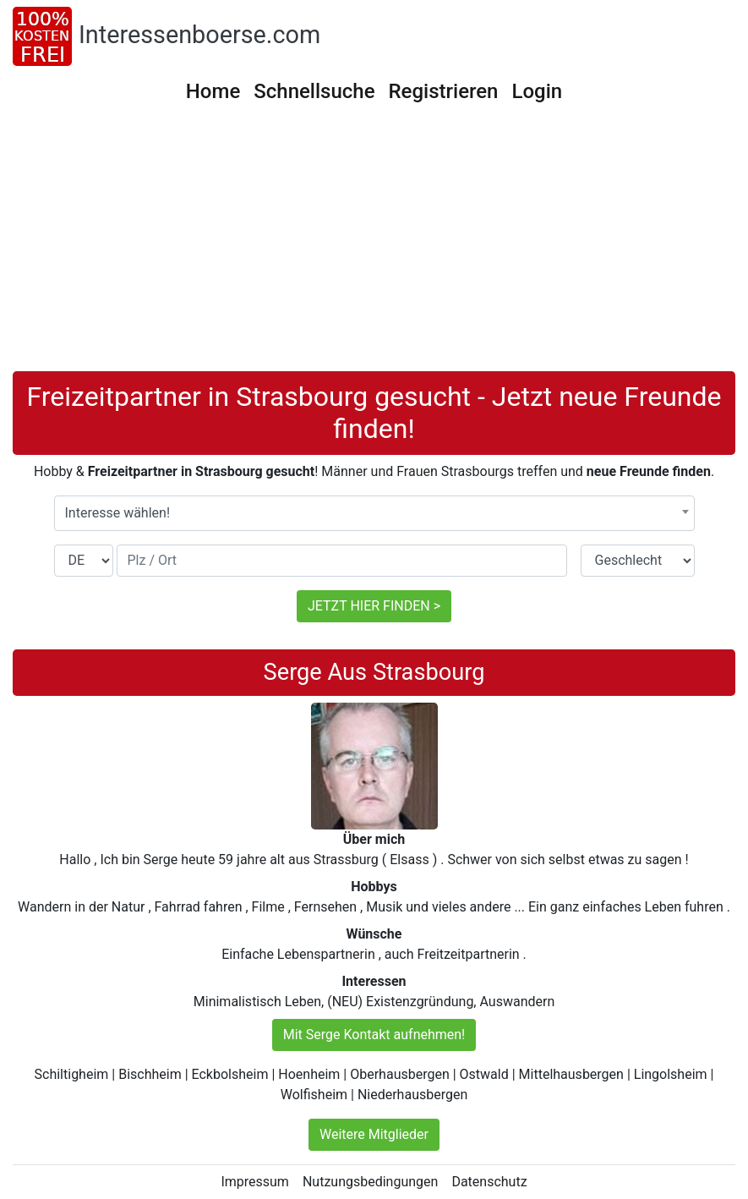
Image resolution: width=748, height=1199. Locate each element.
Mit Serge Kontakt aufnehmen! (374, 1035)
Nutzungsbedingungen (370, 1182)
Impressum (255, 1182)
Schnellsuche (314, 91)
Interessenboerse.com (199, 34)
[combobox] (374, 513)
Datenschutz (489, 1182)
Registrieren (444, 91)
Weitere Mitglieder (374, 1134)
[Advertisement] (374, 244)
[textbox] (374, 513)
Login (536, 91)
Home (213, 91)
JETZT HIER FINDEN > (374, 606)
